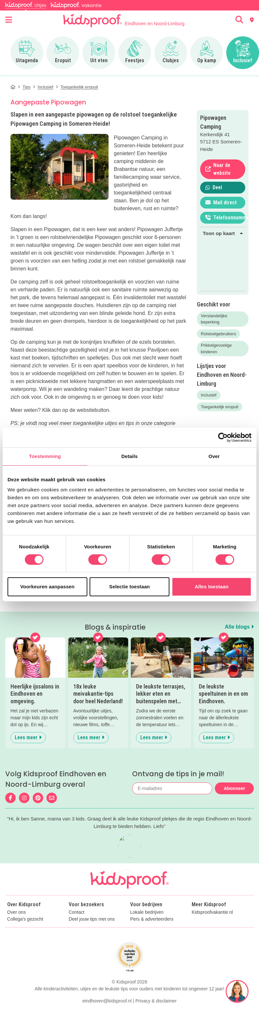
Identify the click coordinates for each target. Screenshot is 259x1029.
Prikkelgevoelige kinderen (216, 348)
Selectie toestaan (129, 586)
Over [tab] (214, 456)
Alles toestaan (212, 586)
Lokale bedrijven (147, 912)
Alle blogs (239, 627)
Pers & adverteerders (151, 919)
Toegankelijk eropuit (219, 406)
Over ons (16, 912)
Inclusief (208, 395)
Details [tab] (129, 456)
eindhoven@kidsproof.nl (106, 1000)
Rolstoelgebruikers (218, 333)
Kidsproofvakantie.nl (212, 912)
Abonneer (234, 788)
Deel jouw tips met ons (92, 919)
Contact (76, 912)
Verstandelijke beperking (214, 319)
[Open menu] (8, 20)
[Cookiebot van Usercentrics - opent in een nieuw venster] (222, 437)
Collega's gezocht (25, 919)
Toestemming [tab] (45, 456)
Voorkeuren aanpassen (47, 586)
